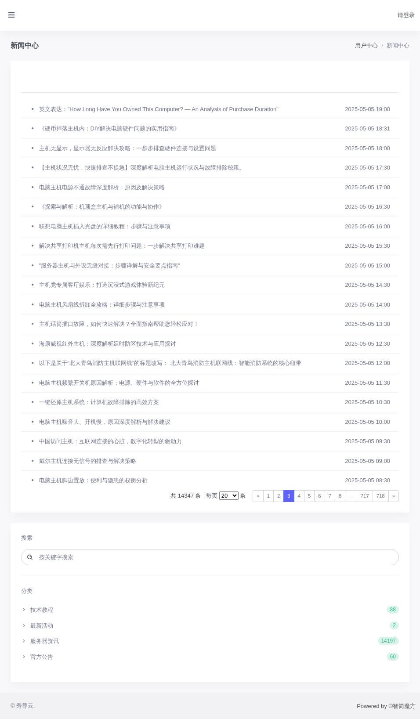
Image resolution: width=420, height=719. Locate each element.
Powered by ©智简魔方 (386, 706)
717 (365, 496)
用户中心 (366, 45)
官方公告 (210, 657)
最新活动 (210, 625)
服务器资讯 (210, 641)
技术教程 (210, 610)
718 (381, 496)
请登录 (406, 15)
